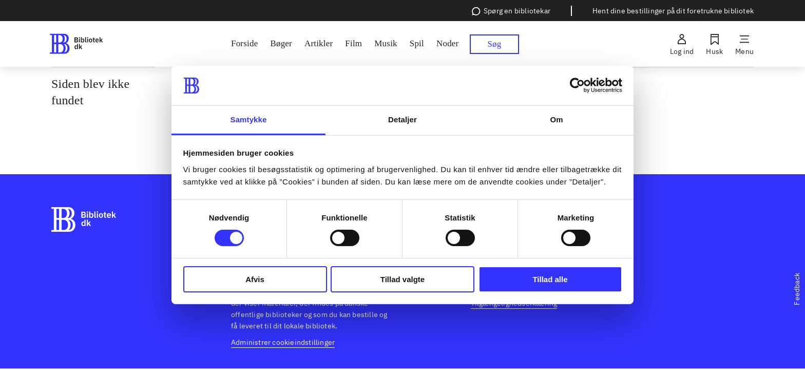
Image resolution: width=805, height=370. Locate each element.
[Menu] (744, 44)
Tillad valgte (402, 279)
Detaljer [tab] (402, 119)
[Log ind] (682, 44)
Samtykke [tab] (249, 119)
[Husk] (714, 44)
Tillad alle (549, 279)
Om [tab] (556, 119)
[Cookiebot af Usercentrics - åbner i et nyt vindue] (577, 85)
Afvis (254, 279)
